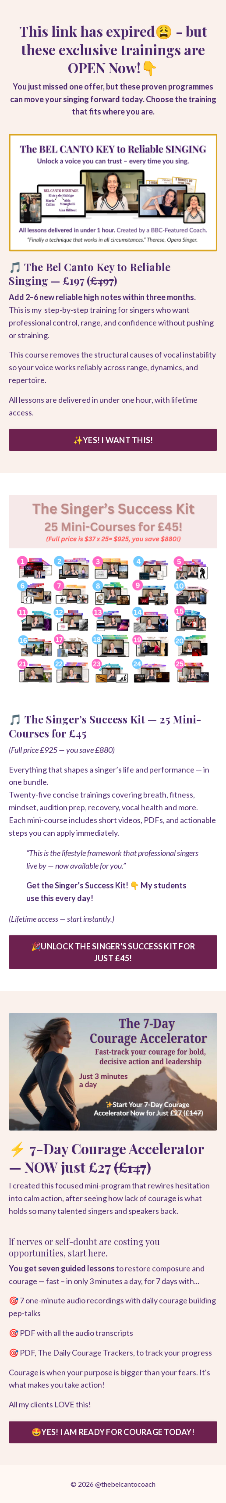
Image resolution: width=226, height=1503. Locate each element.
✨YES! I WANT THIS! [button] (113, 440)
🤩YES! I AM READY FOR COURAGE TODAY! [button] (113, 1432)
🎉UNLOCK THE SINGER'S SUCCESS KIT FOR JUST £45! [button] (113, 952)
